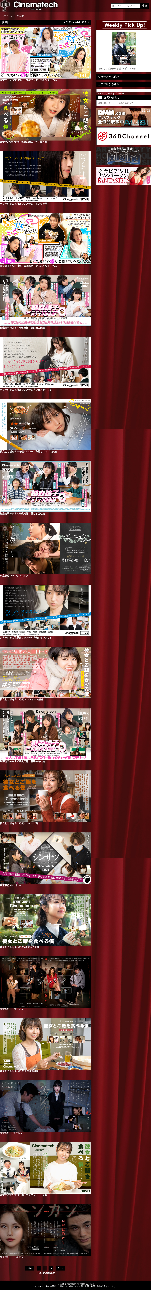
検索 (144, 5)
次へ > (60, 1268)
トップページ (6, 16)
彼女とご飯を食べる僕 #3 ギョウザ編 (124, 51)
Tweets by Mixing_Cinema (110, 93)
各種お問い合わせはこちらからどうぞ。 (116, 103)
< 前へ (29, 1268)
